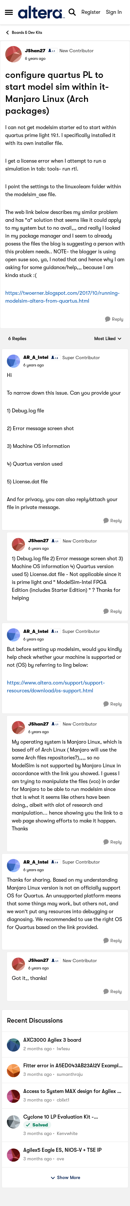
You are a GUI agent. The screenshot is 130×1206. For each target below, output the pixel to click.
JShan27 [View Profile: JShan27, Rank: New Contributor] (35, 50)
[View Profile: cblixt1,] (13, 1096)
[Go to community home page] (41, 12)
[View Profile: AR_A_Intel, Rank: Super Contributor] (13, 361)
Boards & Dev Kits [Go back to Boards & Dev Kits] (23, 32)
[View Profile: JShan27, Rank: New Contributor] (13, 54)
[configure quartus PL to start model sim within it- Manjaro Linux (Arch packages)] (33, 365)
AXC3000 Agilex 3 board (52, 1040)
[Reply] (114, 319)
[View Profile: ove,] (13, 1155)
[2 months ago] (37, 1048)
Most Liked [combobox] (108, 339)
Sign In (114, 12)
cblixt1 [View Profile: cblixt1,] (63, 1099)
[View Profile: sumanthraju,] (13, 1070)
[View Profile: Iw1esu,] (13, 1045)
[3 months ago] (37, 1074)
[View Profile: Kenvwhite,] (13, 1121)
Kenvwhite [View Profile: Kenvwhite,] (67, 1133)
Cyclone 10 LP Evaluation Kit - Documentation (58, 1117)
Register (90, 12)
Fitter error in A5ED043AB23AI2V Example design (72, 1066)
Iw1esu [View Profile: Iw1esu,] (63, 1048)
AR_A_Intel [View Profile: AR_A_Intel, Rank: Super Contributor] (35, 357)
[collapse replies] (65, 352)
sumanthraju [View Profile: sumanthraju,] (70, 1074)
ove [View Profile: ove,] (60, 1158)
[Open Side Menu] (9, 12)
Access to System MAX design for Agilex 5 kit (71, 1091)
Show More (65, 1178)
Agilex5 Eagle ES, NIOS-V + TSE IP (62, 1150)
